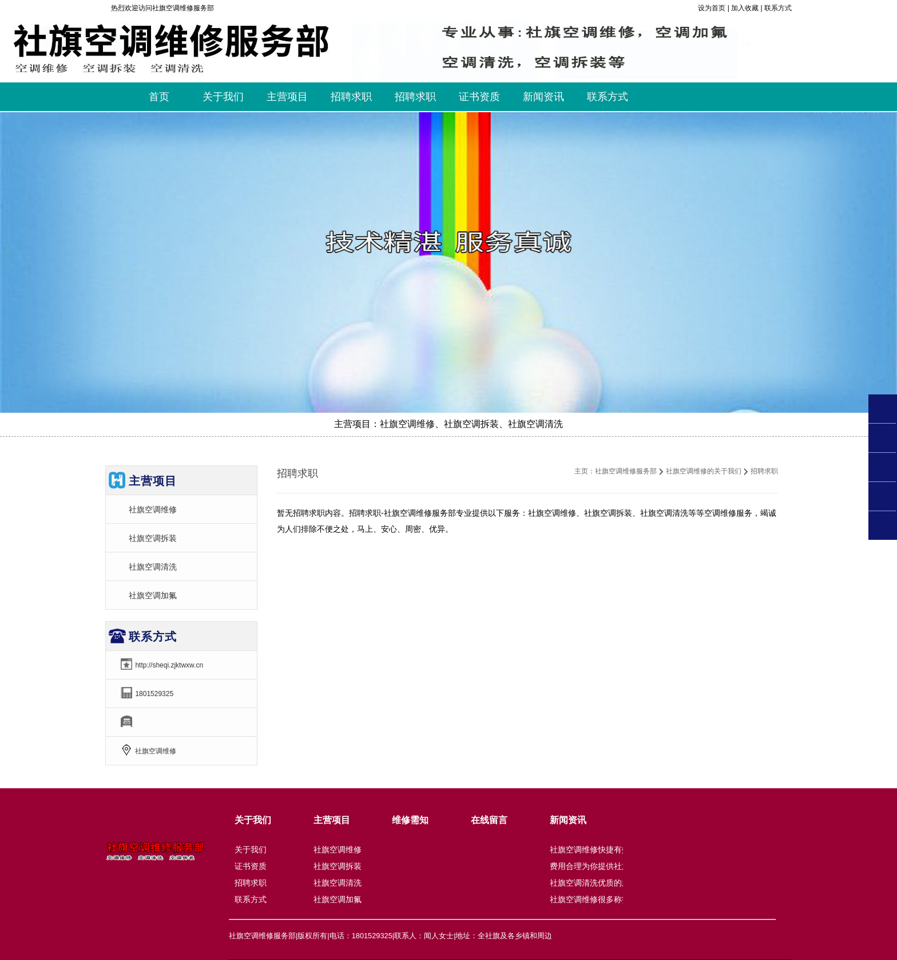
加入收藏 (745, 8)
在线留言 (489, 820)
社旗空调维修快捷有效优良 (598, 849)
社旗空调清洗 (153, 566)
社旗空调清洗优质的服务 (594, 882)
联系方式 (778, 8)
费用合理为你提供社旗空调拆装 (606, 866)
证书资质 (251, 866)
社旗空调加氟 (153, 595)
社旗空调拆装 (153, 538)
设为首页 (711, 8)
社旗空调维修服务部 (626, 471)
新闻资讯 (568, 820)
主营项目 (331, 820)
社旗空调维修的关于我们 (703, 471)
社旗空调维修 (153, 509)
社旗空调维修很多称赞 (590, 899)
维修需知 (410, 820)
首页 (159, 96)
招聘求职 (251, 882)
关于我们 (253, 820)
